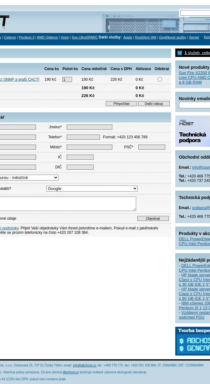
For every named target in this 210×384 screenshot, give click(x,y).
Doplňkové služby (172, 37)
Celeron (10, 37)
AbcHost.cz (71, 372)
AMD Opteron (47, 37)
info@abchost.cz (84, 365)
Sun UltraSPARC (85, 37)
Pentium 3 (26, 37)
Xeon (65, 37)
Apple (127, 37)
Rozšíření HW (145, 37)
